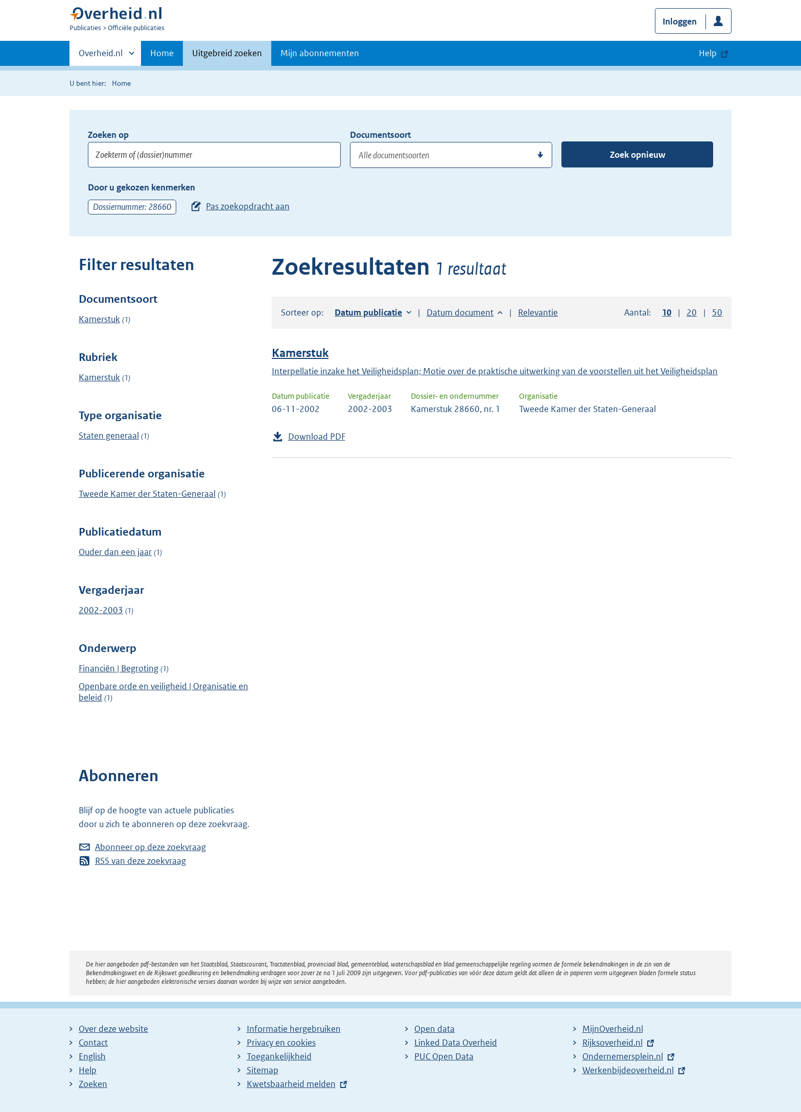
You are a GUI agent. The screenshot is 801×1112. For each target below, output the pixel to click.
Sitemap (262, 1070)
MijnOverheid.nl (612, 1028)
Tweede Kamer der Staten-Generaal (147, 493)
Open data (434, 1028)
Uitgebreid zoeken (227, 53)
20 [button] (692, 312)
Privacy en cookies (281, 1042)
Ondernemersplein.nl (622, 1056)
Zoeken (93, 1084)
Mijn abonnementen (319, 53)
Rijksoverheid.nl (612, 1042)
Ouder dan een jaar (115, 552)
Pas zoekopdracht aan (248, 206)
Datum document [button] (460, 312)
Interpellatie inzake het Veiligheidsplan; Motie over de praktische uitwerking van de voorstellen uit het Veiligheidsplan (495, 371)
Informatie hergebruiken (294, 1028)
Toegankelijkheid (279, 1056)
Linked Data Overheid (455, 1042)
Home (162, 53)
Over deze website (113, 1028)
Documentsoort (380, 134)
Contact (93, 1042)
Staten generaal (109, 435)
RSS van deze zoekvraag (140, 860)
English (92, 1056)
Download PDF (316, 436)
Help (88, 1070)
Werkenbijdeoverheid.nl (628, 1070)
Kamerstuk (99, 319)
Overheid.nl (101, 56)
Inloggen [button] (680, 21)
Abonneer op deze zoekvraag (150, 847)
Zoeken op (108, 134)
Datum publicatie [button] (368, 312)
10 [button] (666, 312)
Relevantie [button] (538, 312)
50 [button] (717, 312)
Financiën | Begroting (118, 668)
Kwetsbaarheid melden (291, 1084)
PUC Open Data (444, 1056)
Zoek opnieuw (637, 154)
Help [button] (708, 53)
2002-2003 (101, 610)
